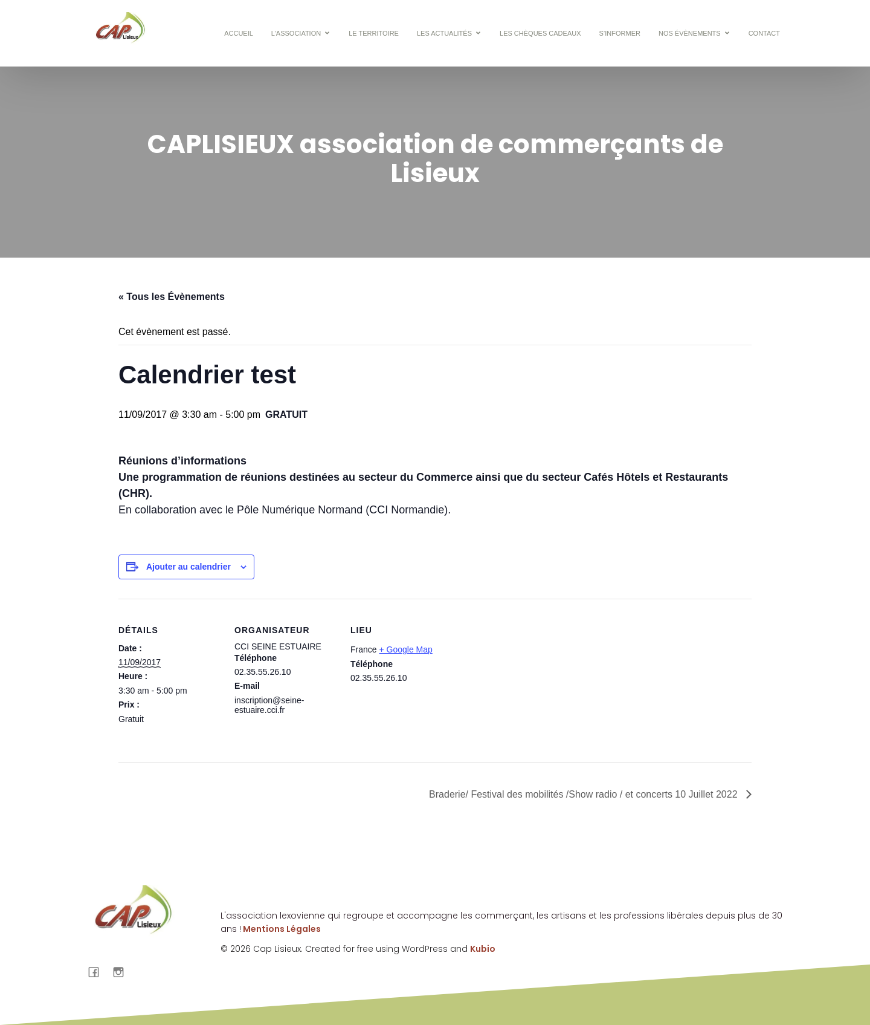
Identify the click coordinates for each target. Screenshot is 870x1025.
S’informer (619, 33)
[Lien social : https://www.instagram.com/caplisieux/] (123, 972)
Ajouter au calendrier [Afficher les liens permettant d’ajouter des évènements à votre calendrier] (188, 566)
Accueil (238, 33)
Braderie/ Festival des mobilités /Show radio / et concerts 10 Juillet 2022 (584, 794)
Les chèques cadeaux (540, 33)
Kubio (482, 949)
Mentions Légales (281, 929)
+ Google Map (405, 649)
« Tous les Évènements (171, 296)
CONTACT (764, 33)
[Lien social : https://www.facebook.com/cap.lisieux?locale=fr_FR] (98, 972)
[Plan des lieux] (530, 682)
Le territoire (374, 33)
